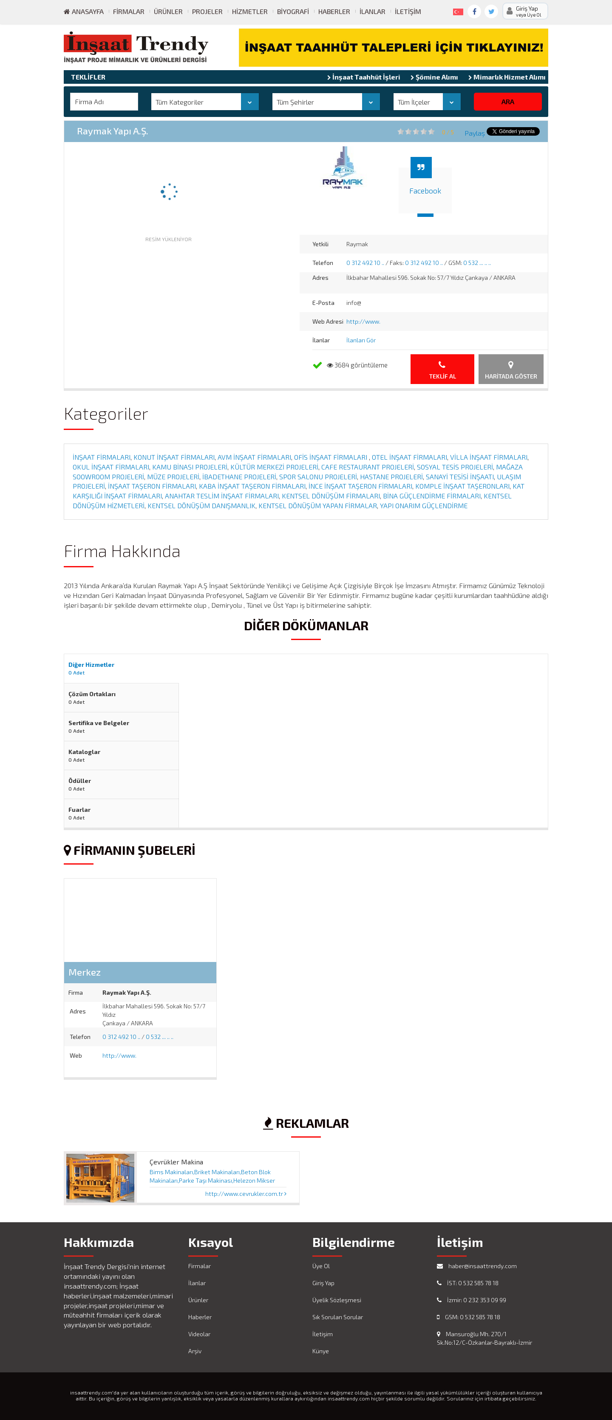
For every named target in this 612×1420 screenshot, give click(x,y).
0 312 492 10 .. (365, 262)
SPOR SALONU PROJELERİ (318, 476)
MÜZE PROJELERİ (173, 476)
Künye (320, 1351)
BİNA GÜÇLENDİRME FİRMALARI (432, 496)
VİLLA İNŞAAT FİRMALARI (488, 457)
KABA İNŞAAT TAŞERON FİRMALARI (252, 486)
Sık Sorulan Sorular (337, 1316)
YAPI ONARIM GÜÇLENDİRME (424, 505)
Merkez (84, 971)
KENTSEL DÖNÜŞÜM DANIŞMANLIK (201, 505)
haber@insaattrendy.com (477, 1265)
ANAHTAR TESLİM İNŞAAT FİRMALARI (222, 496)
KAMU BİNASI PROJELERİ (189, 467)
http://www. (363, 321)
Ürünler (168, 11)
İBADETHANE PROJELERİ (239, 476)
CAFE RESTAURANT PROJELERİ (367, 467)
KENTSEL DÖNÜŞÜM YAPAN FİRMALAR (317, 505)
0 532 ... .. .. (477, 262)
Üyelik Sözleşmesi (336, 1299)
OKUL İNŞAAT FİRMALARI (111, 467)
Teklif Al (442, 370)
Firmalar (128, 11)
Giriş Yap (323, 1282)
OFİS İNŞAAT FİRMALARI (331, 457)
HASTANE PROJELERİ (391, 476)
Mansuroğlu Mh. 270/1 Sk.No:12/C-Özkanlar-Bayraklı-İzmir (484, 1338)
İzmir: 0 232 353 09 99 (471, 1299)
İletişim (408, 11)
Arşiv (194, 1351)
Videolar (199, 1333)
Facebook (425, 190)
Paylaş (475, 133)
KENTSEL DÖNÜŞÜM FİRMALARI (331, 496)
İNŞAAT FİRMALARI (101, 457)
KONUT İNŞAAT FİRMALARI (174, 457)
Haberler (334, 11)
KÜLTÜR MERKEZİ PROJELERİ (274, 467)
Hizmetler (250, 11)
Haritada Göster (511, 370)
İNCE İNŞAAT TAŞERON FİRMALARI (360, 486)
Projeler (207, 11)
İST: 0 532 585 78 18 (468, 1282)
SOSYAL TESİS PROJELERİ (455, 467)
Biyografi (293, 11)
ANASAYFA (84, 11)
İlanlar (372, 11)
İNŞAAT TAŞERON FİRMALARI (152, 486)
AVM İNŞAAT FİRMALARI (254, 457)
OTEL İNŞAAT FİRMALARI (409, 457)
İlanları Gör (361, 340)
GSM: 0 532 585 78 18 (468, 1316)
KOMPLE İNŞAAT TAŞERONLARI (462, 486)
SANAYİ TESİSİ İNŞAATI (460, 476)
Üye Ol (321, 1265)
